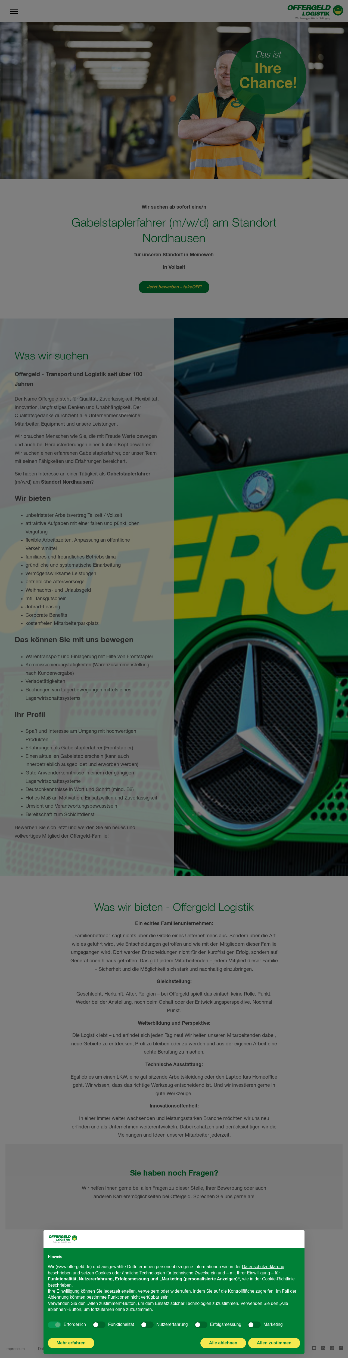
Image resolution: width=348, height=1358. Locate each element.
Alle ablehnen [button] (223, 1349)
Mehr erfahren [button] (71, 1349)
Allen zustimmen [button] (274, 1349)
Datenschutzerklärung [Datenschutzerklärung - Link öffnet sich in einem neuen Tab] (263, 1273)
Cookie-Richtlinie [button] (278, 1285)
